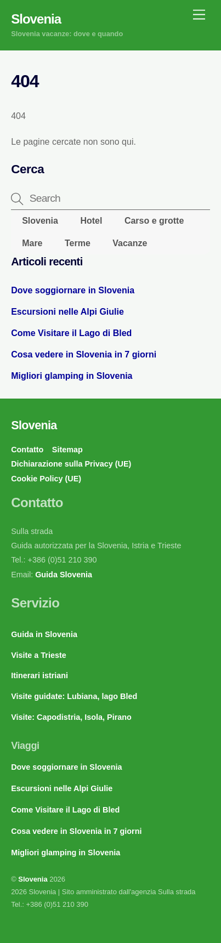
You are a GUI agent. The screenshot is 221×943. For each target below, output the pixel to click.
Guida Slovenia (62, 574)
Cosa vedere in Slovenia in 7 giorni (83, 354)
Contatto (27, 449)
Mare (32, 243)
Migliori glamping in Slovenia (71, 375)
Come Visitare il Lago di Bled (71, 333)
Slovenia (40, 220)
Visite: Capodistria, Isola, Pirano (71, 717)
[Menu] (199, 15)
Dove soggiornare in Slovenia (72, 290)
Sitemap (67, 449)
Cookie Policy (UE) (46, 478)
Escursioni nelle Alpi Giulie (67, 311)
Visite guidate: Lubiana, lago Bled (74, 696)
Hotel (91, 220)
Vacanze (129, 243)
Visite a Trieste (38, 655)
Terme (77, 243)
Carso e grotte (154, 220)
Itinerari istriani (39, 675)
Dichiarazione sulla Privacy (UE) (71, 463)
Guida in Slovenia (44, 634)
